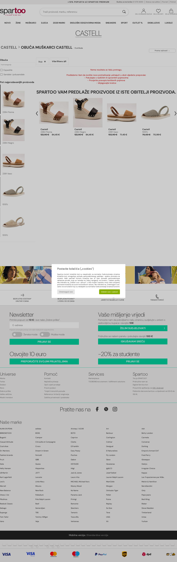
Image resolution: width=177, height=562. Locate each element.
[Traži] (124, 12)
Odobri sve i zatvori (109, 292)
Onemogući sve (66, 292)
